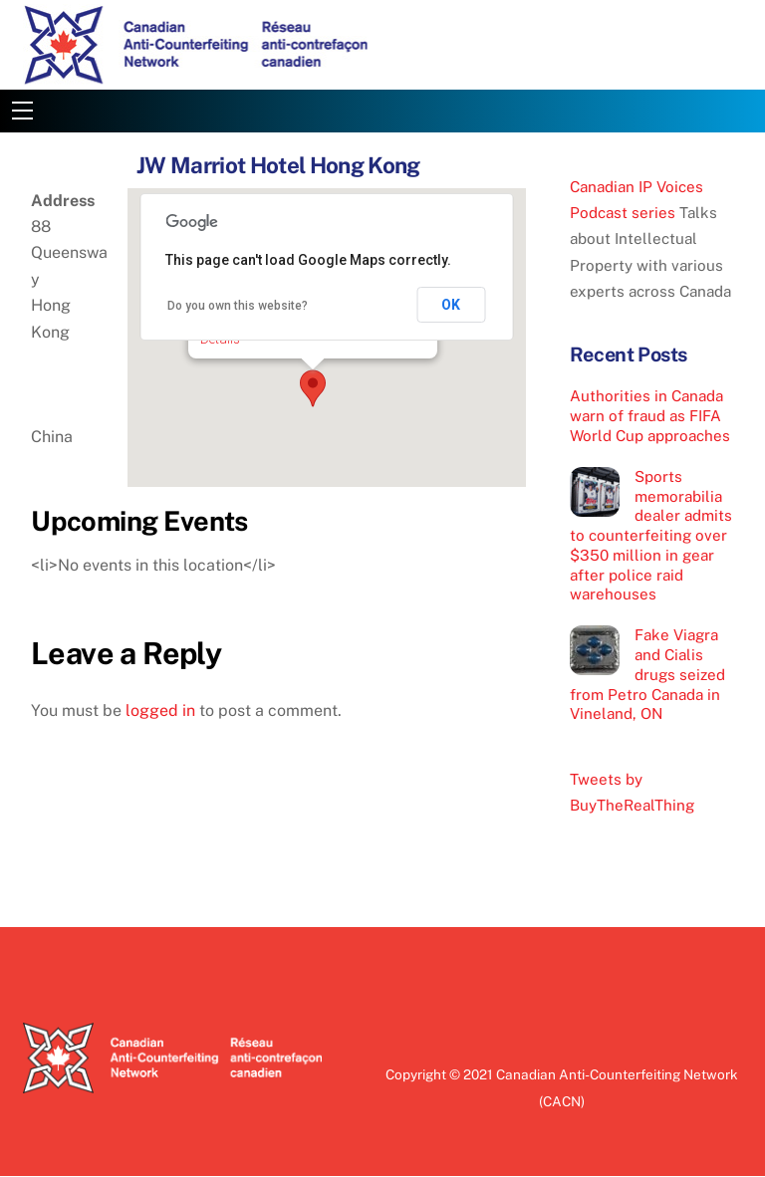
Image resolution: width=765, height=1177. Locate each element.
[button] (313, 388)
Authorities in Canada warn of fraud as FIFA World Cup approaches (650, 415)
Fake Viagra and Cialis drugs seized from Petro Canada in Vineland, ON (647, 674)
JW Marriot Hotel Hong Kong (278, 165)
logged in (160, 710)
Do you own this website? (237, 306)
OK (450, 305)
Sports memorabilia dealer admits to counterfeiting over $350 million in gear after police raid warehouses (651, 535)
